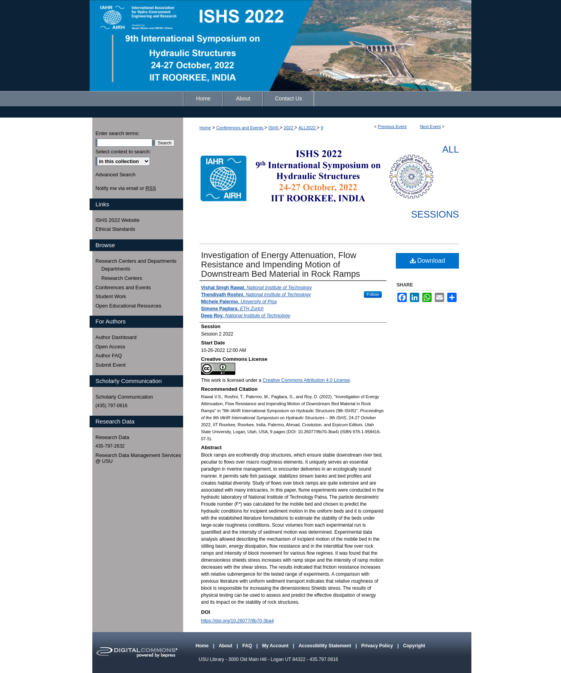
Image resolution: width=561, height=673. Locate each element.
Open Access (110, 347)
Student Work (110, 296)
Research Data (112, 437)
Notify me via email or (125, 188)
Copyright (414, 645)
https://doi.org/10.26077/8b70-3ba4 (237, 621)
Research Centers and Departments (135, 261)
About (226, 645)
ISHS (274, 127)
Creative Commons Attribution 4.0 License (306, 380)
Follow (373, 294)
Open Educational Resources (128, 306)
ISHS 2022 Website (117, 220)
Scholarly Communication (124, 397)
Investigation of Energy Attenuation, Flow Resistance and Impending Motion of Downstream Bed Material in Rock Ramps (280, 264)
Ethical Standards (115, 229)
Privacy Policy (377, 645)
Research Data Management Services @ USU (138, 458)
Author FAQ (108, 355)
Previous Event (392, 126)
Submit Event (110, 365)
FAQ (247, 645)
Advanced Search (115, 174)
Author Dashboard (116, 337)
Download (427, 260)
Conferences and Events (240, 127)
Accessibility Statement (325, 645)
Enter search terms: (117, 133)
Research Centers (121, 278)
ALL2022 (307, 127)
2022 (289, 127)
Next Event (430, 126)
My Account (276, 645)
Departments (115, 269)
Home (205, 127)
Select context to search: (123, 152)
